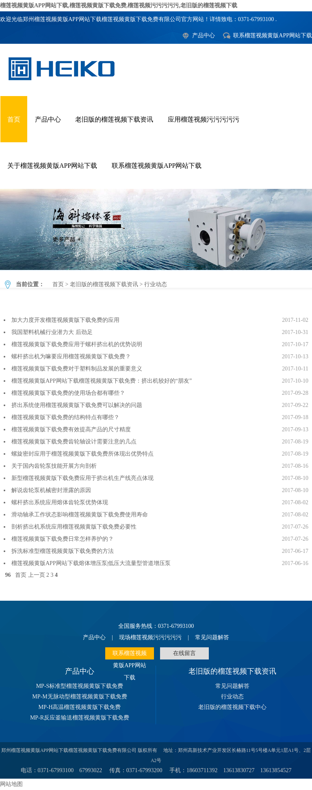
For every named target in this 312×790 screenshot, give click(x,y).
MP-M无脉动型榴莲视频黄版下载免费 (79, 697)
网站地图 (11, 784)
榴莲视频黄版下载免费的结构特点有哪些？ (65, 417)
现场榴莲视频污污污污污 (150, 637)
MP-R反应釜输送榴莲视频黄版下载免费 (79, 718)
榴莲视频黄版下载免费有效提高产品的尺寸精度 (71, 429)
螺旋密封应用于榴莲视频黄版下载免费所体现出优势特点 (82, 454)
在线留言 (184, 653)
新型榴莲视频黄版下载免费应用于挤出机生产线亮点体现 (82, 478)
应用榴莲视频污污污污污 (203, 119)
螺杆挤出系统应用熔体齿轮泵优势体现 (59, 502)
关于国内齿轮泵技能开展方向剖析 (54, 466)
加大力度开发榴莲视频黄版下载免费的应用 (65, 320)
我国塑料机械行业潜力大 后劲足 (52, 332)
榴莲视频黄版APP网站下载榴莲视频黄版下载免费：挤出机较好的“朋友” (101, 381)
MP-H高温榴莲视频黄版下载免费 (79, 707)
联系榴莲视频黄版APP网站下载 (272, 35)
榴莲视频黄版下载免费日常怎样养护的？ (62, 539)
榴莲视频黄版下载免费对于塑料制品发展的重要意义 (76, 369)
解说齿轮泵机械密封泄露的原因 (51, 490)
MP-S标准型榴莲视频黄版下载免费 (80, 686)
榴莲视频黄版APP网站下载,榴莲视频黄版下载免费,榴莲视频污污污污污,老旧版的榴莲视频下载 (118, 5)
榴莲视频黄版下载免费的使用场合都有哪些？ (68, 393)
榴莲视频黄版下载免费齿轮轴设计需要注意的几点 (73, 442)
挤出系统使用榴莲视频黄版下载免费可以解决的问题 (76, 405)
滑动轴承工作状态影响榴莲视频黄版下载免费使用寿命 (79, 515)
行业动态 (156, 229)
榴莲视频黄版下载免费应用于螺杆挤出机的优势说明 (76, 344)
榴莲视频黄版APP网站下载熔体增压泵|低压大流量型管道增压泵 (91, 563)
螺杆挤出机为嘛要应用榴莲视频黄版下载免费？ (71, 356)
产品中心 (203, 35)
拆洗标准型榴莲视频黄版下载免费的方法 (62, 551)
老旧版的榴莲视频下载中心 (232, 707)
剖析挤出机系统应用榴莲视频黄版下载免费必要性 (73, 527)
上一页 (36, 575)
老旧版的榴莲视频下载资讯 (114, 119)
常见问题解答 (212, 637)
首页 (13, 119)
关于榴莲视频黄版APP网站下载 (52, 165)
